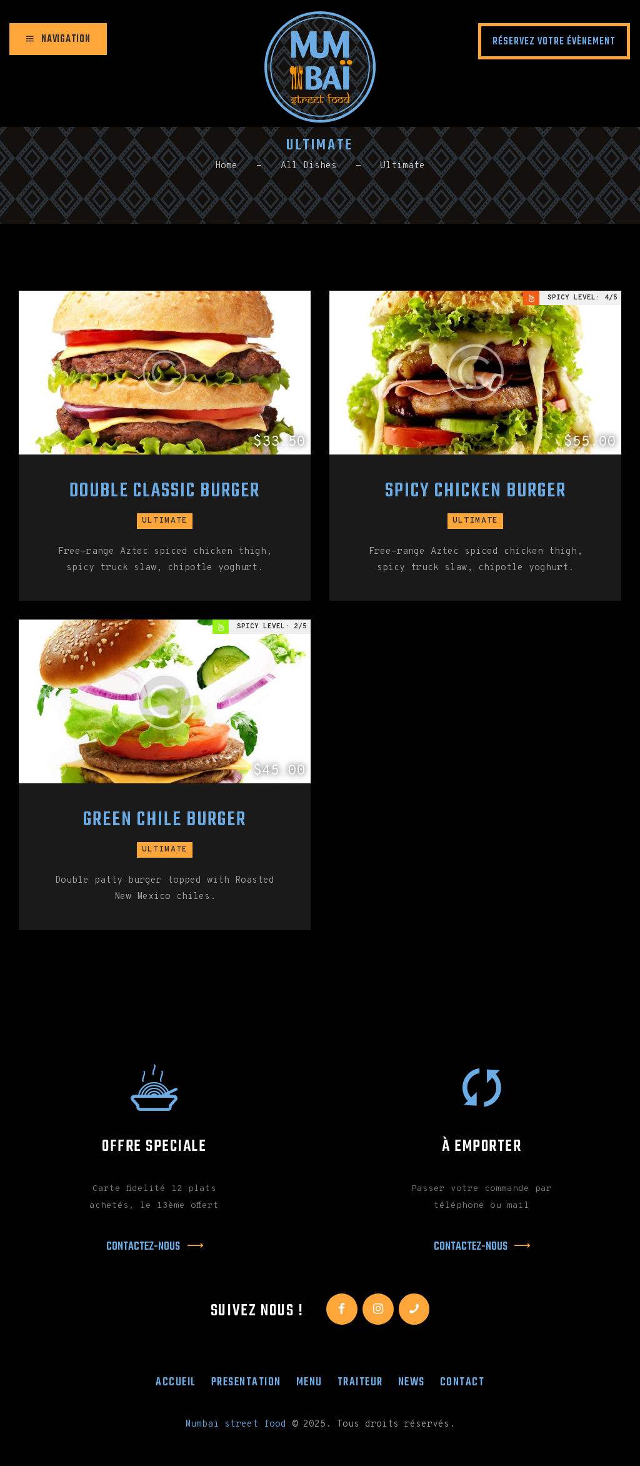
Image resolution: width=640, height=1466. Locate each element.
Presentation (246, 1382)
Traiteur (360, 1382)
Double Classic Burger (164, 492)
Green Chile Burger (164, 820)
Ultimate (165, 521)
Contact (462, 1382)
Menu (309, 1382)
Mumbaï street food (235, 1424)
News (411, 1382)
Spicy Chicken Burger (475, 492)
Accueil (176, 1382)
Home (226, 166)
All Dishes (309, 166)
